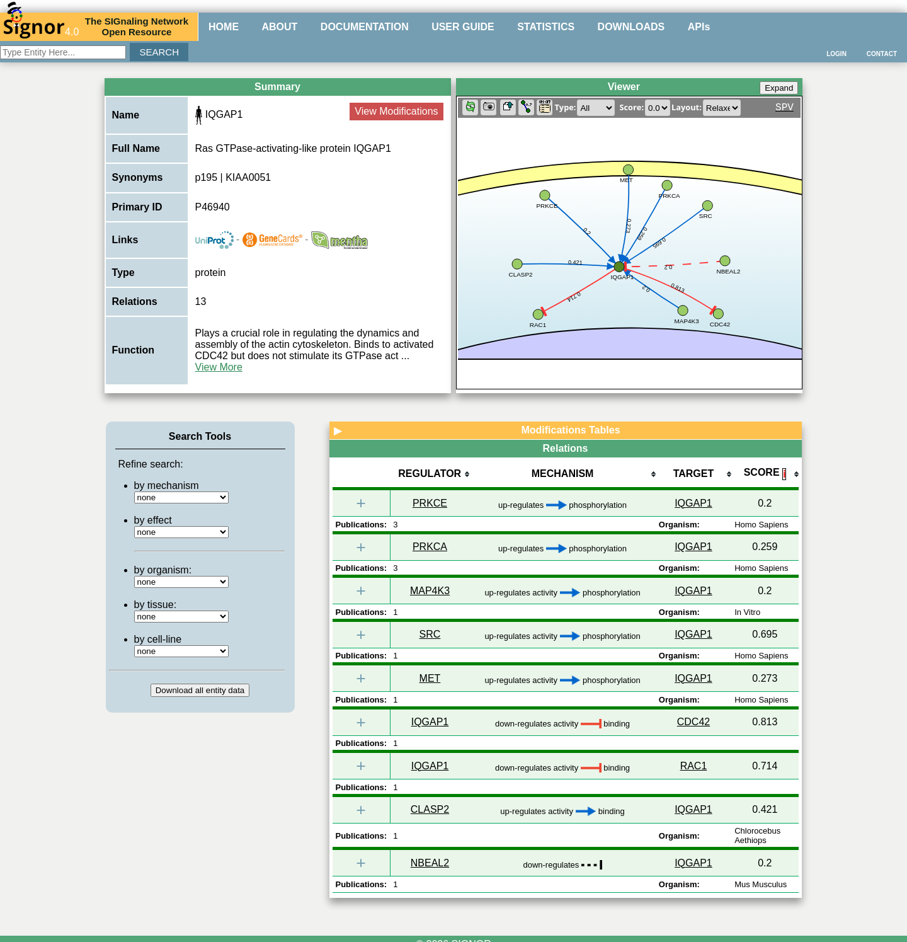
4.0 (41, 26)
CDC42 (693, 721)
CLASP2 (430, 809)
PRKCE (430, 503)
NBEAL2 (430, 863)
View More (218, 367)
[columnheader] (429, 475)
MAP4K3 (430, 590)
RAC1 (693, 766)
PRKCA (430, 546)
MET (430, 678)
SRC (430, 634)
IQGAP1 (693, 503)
